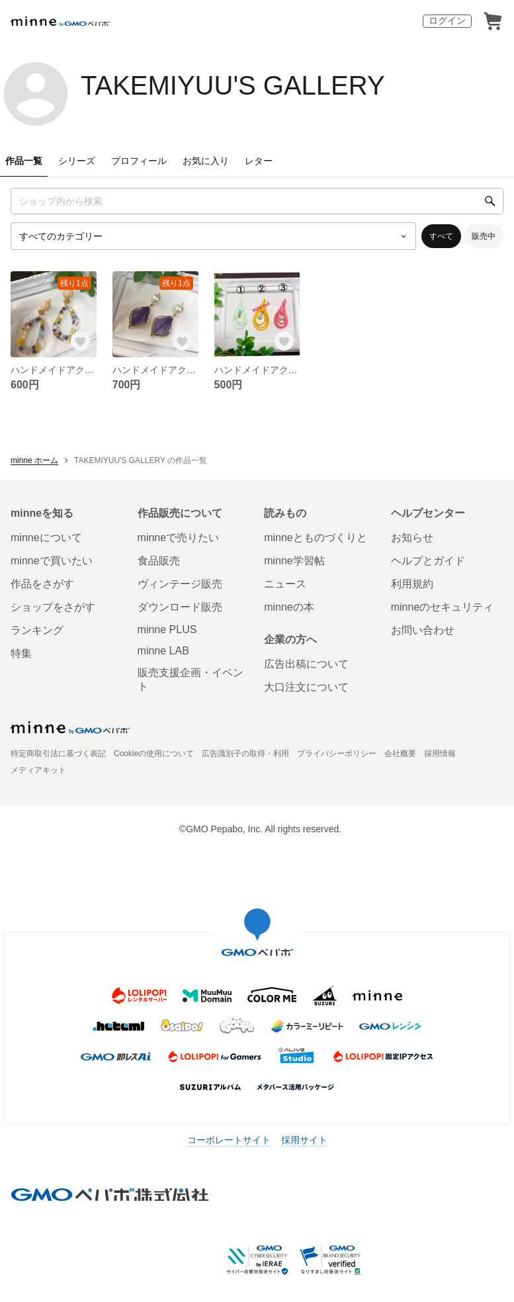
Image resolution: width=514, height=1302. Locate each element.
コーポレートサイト (229, 1140)
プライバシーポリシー (336, 753)
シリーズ (76, 160)
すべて (441, 236)
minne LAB (163, 650)
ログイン (447, 20)
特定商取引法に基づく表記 (58, 753)
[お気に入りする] (81, 341)
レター (259, 160)
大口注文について (306, 687)
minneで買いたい (52, 560)
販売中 (483, 236)
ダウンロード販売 (180, 607)
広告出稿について (306, 664)
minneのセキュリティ (442, 607)
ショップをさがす (53, 607)
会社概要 (400, 753)
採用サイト (304, 1140)
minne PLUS (167, 629)
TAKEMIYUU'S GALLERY (233, 85)
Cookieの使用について (154, 753)
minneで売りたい (179, 537)
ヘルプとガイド (428, 560)
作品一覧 (23, 160)
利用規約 (412, 583)
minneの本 (289, 607)
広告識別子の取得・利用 (245, 753)
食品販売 (159, 560)
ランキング (37, 630)
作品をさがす (42, 583)
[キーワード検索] (257, 201)
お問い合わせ (422, 630)
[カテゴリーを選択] (213, 236)
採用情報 (440, 753)
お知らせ (412, 537)
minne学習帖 (294, 560)
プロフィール (139, 160)
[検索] (490, 201)
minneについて (46, 537)
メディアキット (38, 770)
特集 (21, 653)
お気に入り (206, 160)
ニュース (285, 583)
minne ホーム (34, 460)
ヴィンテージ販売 (180, 583)
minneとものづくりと (315, 537)
